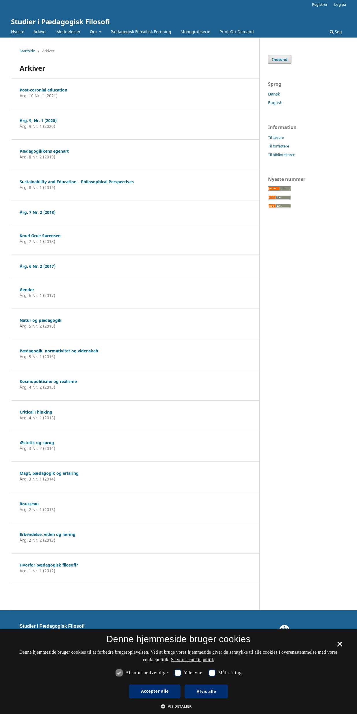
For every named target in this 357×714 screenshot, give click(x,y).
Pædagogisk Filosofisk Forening (141, 31)
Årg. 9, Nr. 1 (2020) (38, 120)
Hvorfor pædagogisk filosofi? (49, 565)
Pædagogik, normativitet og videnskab (59, 351)
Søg (336, 31)
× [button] (339, 646)
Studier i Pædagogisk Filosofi (60, 21)
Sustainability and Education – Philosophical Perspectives (77, 181)
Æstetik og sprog (37, 442)
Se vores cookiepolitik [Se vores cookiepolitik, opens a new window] (192, 659)
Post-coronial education (43, 90)
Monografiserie (195, 31)
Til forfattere (278, 146)
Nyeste (17, 31)
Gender (27, 289)
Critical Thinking (36, 412)
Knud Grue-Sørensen (40, 235)
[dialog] (178, 671)
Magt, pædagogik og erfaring (49, 473)
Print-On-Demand (237, 31)
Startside (27, 50)
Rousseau (29, 503)
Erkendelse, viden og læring (47, 534)
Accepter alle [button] (155, 691)
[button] (178, 706)
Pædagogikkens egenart (44, 151)
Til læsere (276, 137)
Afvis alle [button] (206, 691)
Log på (340, 4)
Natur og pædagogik (41, 320)
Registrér (320, 4)
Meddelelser (68, 31)
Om (94, 31)
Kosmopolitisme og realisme (48, 381)
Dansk (274, 94)
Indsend (279, 59)
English (275, 102)
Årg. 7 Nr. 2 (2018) (37, 212)
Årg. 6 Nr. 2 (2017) (37, 266)
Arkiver (40, 31)
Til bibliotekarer (281, 154)
